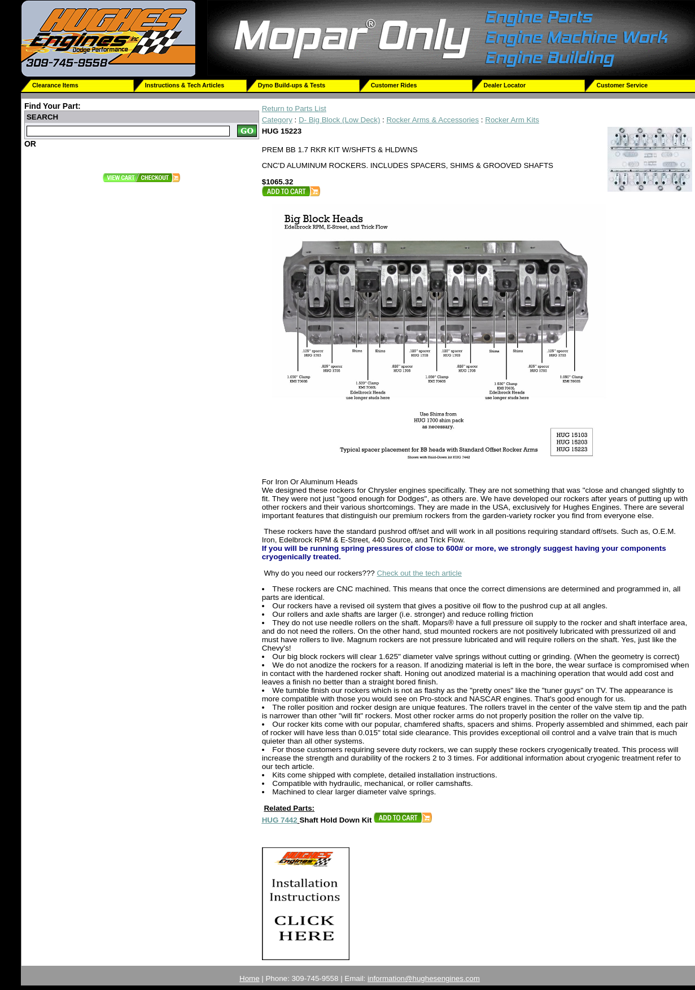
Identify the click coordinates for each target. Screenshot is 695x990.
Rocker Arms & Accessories (432, 120)
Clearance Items (55, 85)
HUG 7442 (280, 820)
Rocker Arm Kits (512, 120)
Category (277, 120)
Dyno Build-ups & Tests (291, 85)
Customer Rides (394, 85)
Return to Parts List (294, 108)
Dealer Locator (505, 85)
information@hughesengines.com (424, 978)
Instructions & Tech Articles (184, 85)
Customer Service (622, 85)
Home (249, 978)
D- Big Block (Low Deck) (339, 120)
